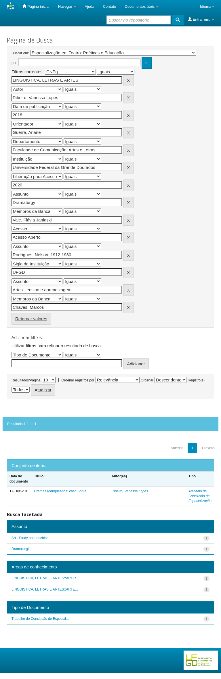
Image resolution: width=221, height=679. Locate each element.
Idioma (207, 6)
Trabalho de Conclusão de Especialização (200, 496)
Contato (109, 6)
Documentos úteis (142, 6)
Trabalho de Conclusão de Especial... (40, 619)
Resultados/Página (26, 380)
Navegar (67, 6)
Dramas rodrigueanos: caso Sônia (60, 491)
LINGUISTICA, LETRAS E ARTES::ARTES (44, 578)
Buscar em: (20, 53)
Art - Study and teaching (30, 538)
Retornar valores (31, 318)
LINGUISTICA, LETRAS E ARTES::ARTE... (45, 589)
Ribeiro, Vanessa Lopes (130, 491)
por (14, 63)
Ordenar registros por (77, 380)
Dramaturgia (21, 549)
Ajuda (89, 6)
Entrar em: (201, 19)
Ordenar (147, 380)
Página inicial (35, 6)
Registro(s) (196, 380)
